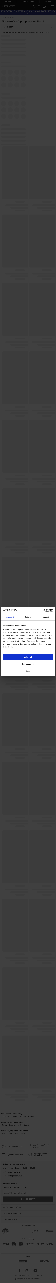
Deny (28, 671)
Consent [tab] (10, 617)
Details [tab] (28, 617)
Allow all (28, 657)
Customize (28, 664)
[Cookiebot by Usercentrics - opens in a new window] (42, 610)
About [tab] (46, 617)
